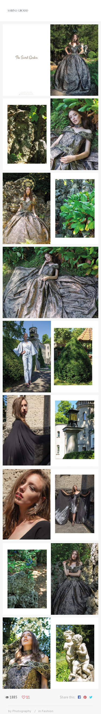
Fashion (47, 711)
